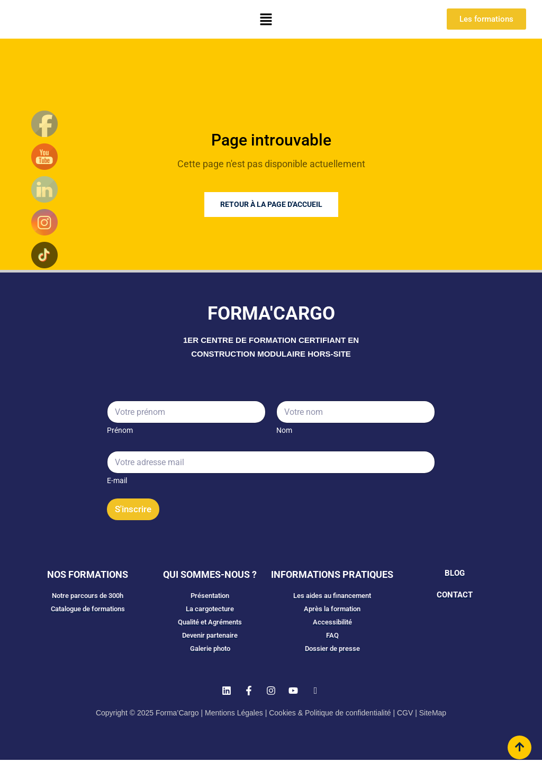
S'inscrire (133, 509)
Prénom (120, 430)
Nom (284, 430)
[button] (265, 19)
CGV (405, 715)
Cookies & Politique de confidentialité (330, 715)
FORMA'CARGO (271, 313)
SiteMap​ (432, 715)
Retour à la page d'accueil (271, 204)
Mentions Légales (234, 715)
